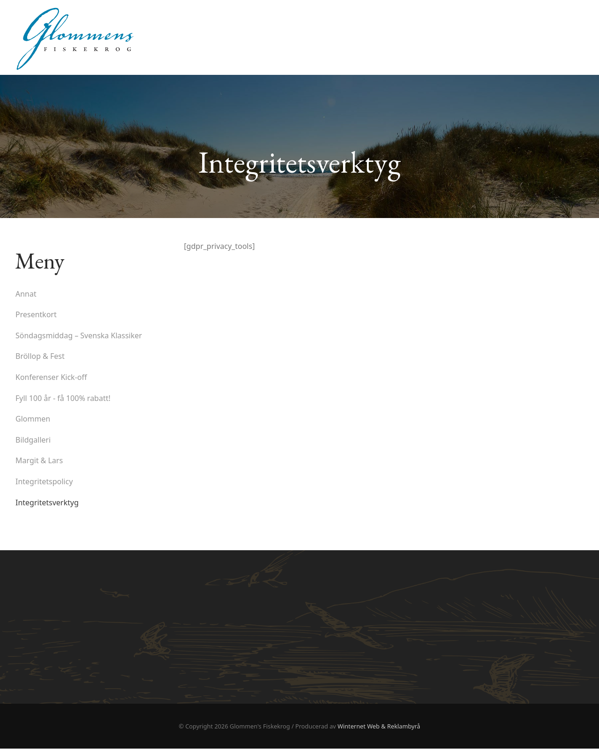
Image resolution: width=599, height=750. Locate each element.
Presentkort (36, 316)
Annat (26, 295)
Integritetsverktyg (47, 503)
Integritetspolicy (44, 482)
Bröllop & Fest (40, 357)
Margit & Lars (39, 462)
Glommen (32, 420)
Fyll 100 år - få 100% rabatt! (62, 399)
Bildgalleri (33, 441)
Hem (572, 23)
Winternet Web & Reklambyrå (378, 727)
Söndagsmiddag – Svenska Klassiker (78, 336)
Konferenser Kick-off (51, 378)
